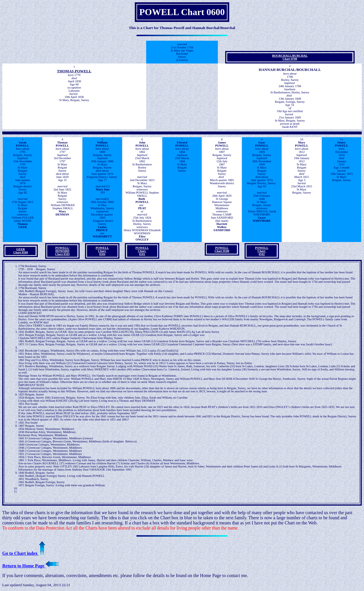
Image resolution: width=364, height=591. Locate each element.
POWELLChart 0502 (261, 251)
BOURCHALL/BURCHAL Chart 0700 (290, 57)
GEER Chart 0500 (20, 251)
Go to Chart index (24, 553)
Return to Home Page (30, 565)
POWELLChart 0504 (102, 251)
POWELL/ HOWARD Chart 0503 (62, 251)
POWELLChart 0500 (222, 249)
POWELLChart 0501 (142, 251)
